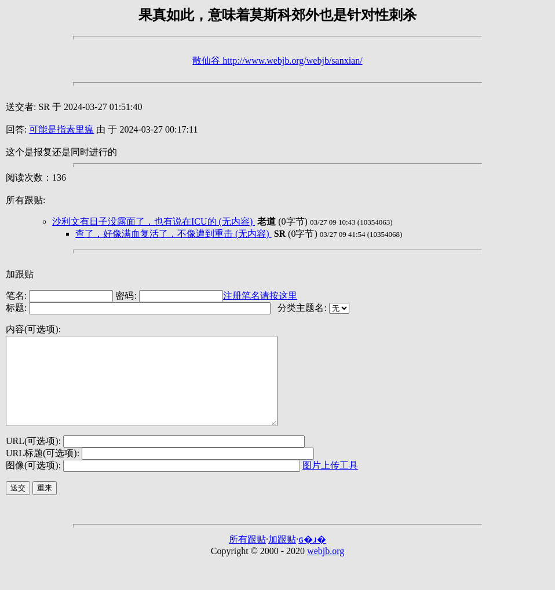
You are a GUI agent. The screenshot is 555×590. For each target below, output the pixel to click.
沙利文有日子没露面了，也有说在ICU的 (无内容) (153, 221)
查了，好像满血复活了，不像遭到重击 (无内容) (173, 234)
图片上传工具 (330, 483)
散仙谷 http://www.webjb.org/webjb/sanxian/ (277, 60)
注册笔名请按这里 (260, 296)
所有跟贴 (247, 557)
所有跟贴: (25, 200)
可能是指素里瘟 (61, 129)
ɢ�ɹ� (312, 557)
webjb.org (325, 568)
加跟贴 (20, 274)
